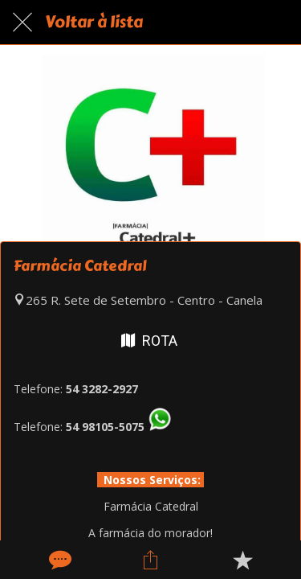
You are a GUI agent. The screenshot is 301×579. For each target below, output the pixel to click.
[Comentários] (58, 559)
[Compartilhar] (150, 559)
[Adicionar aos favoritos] (242, 559)
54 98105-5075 (105, 426)
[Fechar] (22, 22)
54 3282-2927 (102, 388)
